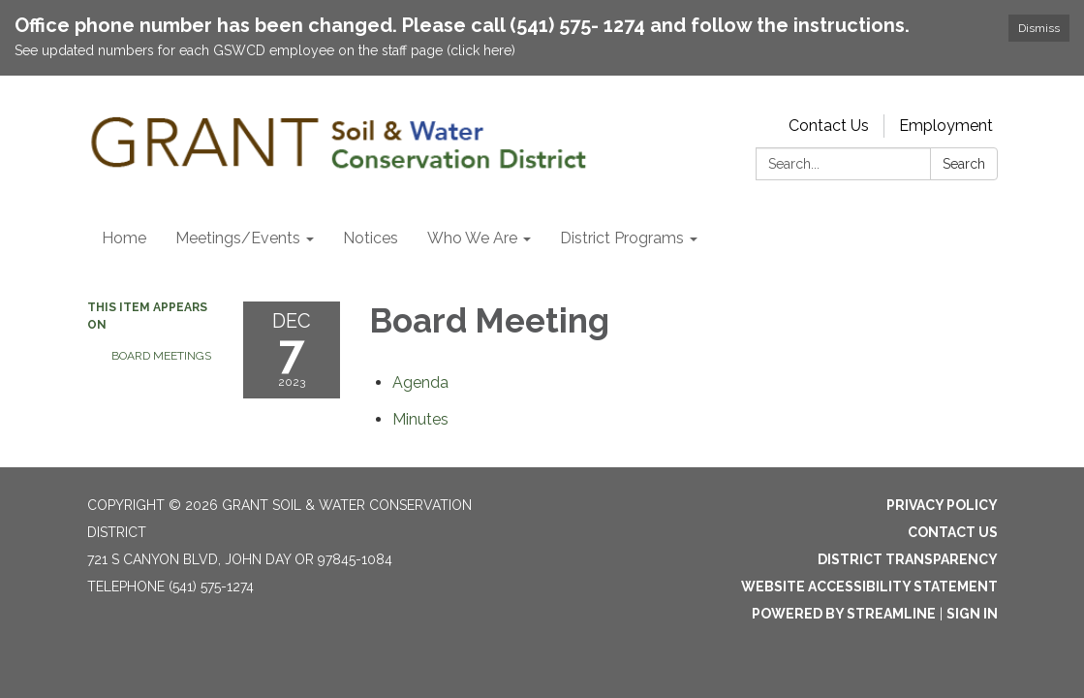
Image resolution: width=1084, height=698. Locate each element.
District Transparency (908, 559)
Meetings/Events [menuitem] (237, 238)
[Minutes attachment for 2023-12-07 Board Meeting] (420, 419)
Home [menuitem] (124, 238)
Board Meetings (161, 356)
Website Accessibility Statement (869, 586)
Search (964, 164)
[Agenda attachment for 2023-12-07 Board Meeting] (420, 382)
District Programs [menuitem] (622, 238)
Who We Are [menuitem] (472, 238)
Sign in (972, 613)
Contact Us (829, 125)
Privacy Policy (942, 505)
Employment (946, 125)
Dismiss (1039, 28)
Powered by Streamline (844, 613)
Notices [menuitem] (370, 238)
